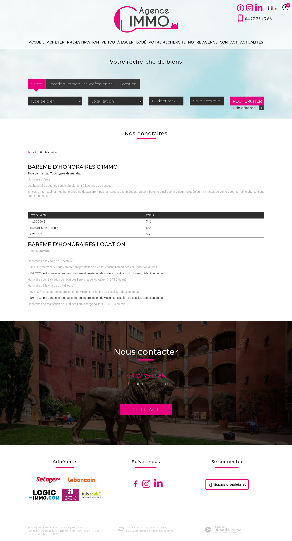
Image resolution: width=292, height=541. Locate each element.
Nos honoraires (67, 530)
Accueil (36, 42)
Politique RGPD (51, 534)
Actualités (251, 42)
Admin (87, 530)
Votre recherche (167, 42)
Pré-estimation (83, 42)
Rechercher (247, 101)
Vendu (108, 42)
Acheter (56, 42)
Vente (36, 84)
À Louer (125, 42)
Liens (79, 530)
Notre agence (202, 42)
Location (128, 84)
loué (141, 42)
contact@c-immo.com (146, 384)
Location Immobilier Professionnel (81, 84)
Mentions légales (50, 530)
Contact (229, 42)
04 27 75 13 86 (146, 375)
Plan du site (34, 530)
